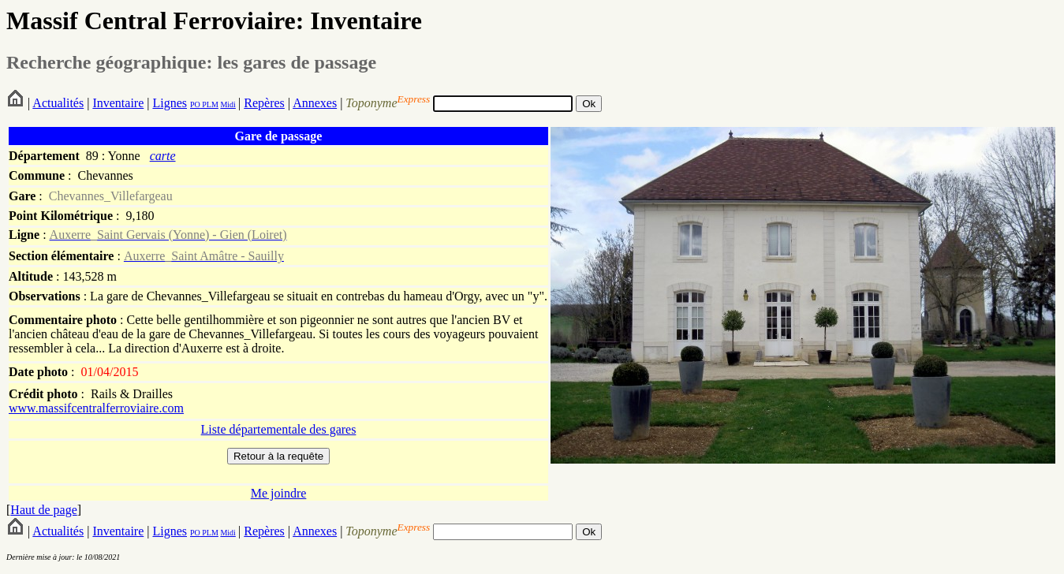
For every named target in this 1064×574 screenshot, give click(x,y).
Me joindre (279, 493)
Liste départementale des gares (279, 429)
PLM (209, 104)
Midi (227, 104)
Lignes (169, 103)
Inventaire (118, 103)
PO (195, 104)
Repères (264, 103)
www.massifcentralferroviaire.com (96, 408)
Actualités (58, 103)
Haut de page (43, 509)
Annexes (315, 103)
